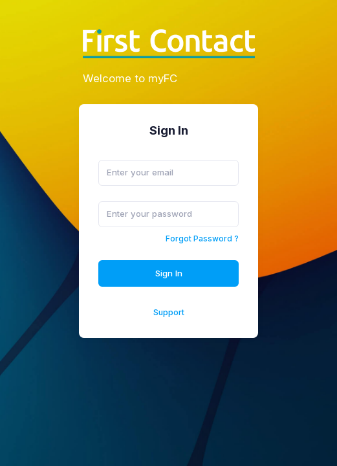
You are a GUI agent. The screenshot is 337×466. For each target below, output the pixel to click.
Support (168, 312)
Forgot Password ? (202, 238)
